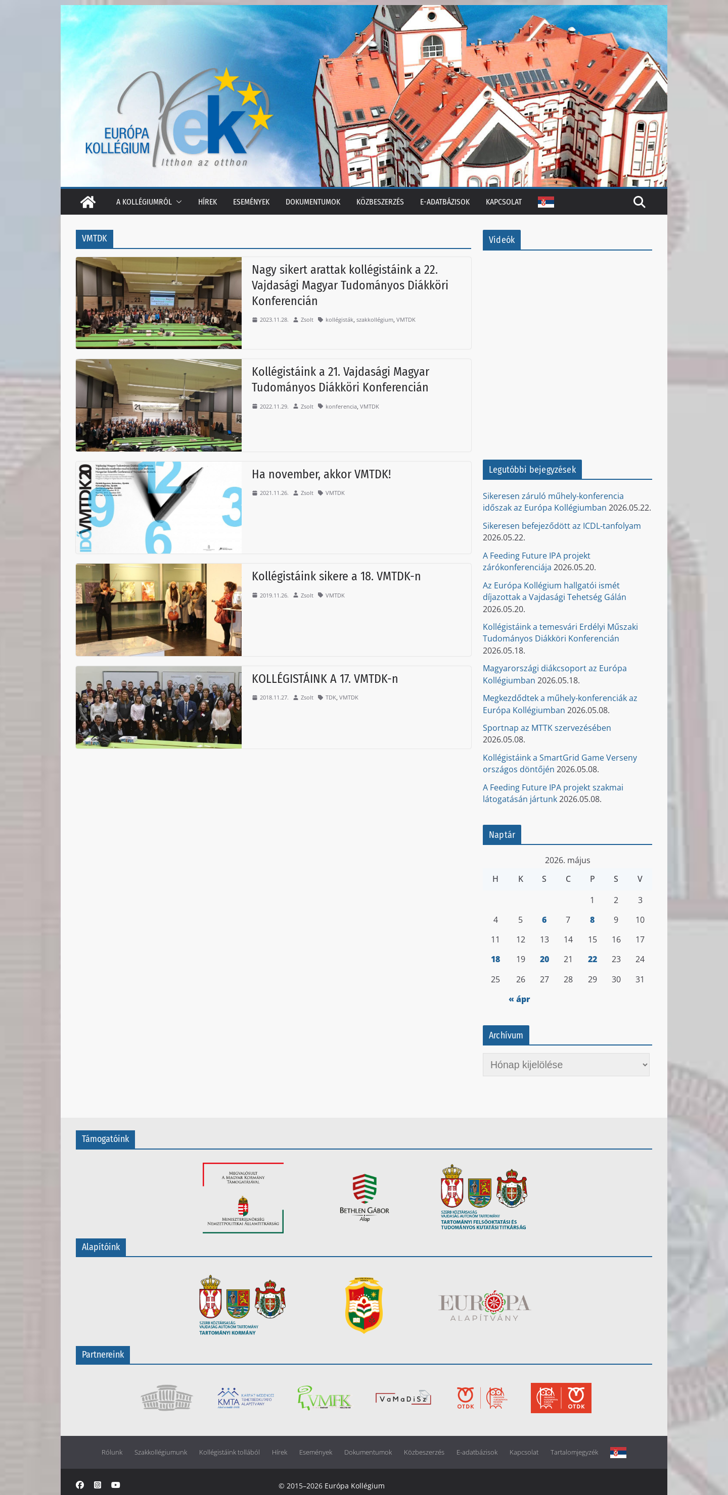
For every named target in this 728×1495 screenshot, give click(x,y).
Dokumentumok (313, 202)
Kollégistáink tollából (229, 1452)
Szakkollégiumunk (160, 1452)
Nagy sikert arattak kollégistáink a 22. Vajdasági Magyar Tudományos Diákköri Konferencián (350, 285)
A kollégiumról (144, 202)
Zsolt (307, 319)
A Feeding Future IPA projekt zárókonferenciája (536, 561)
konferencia (341, 406)
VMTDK (406, 319)
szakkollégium (374, 319)
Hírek (207, 202)
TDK (331, 697)
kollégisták (339, 319)
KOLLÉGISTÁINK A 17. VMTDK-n (325, 679)
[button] (177, 202)
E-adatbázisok (445, 202)
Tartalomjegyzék (574, 1452)
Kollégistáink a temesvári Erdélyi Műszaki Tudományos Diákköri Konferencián (560, 632)
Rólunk (112, 1452)
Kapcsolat (504, 202)
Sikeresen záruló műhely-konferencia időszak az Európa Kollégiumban (553, 501)
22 (592, 959)
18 (495, 959)
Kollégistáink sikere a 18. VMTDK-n (336, 576)
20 (544, 959)
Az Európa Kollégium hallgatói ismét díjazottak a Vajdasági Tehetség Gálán (554, 591)
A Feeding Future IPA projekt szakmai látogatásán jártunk (553, 793)
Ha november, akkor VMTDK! (321, 474)
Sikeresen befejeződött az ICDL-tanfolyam (562, 525)
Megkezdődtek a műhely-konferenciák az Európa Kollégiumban (560, 703)
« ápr (519, 999)
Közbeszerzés (380, 202)
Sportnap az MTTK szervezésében (547, 727)
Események (251, 202)
